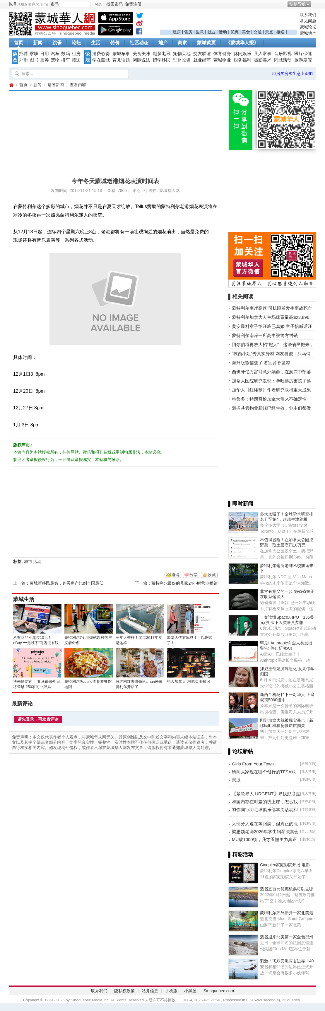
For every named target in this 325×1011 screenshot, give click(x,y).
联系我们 (308, 14)
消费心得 (101, 53)
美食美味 (141, 53)
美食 (246, 32)
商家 (182, 42)
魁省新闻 (55, 84)
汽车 (55, 53)
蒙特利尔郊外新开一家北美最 (286, 912)
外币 (23, 60)
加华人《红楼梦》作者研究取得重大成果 (271, 389)
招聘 (23, 53)
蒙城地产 (308, 33)
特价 (115, 42)
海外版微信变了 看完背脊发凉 (261, 362)
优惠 (234, 32)
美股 (236, 779)
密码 (54, 4)
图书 (34, 60)
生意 (200, 32)
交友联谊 (202, 53)
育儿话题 (121, 60)
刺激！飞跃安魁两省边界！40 (287, 961)
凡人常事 (262, 53)
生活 (95, 42)
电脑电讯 (161, 53)
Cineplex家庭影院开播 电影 (285, 864)
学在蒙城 (101, 60)
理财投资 (182, 60)
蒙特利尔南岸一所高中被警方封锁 (265, 335)
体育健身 (222, 53)
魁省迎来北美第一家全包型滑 (286, 937)
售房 (188, 32)
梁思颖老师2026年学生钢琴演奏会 (265, 831)
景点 (269, 32)
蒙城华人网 (11, 85)
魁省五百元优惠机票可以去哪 (286, 888)
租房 (177, 32)
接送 (280, 32)
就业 (211, 32)
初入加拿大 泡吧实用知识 (188, 681)
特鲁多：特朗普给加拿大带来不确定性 (269, 398)
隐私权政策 (124, 990)
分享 (193, 574)
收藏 (212, 574)
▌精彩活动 (240, 854)
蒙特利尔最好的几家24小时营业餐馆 (184, 583)
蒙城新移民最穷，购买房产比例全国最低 (66, 583)
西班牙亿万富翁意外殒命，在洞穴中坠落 (271, 371)
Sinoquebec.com (218, 990)
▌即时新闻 (240, 504)
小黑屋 (190, 990)
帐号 (13, 4)
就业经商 (202, 60)
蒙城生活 (23, 599)
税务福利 (242, 60)
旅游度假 (303, 60)
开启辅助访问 (314, 4)
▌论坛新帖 (240, 751)
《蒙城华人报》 (242, 42)
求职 (34, 53)
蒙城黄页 (206, 42)
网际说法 (141, 60)
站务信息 (150, 990)
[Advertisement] (228, 21)
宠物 (55, 60)
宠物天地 (182, 53)
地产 (163, 42)
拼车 (65, 60)
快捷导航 (298, 4)
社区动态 (139, 42)
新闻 (37, 42)
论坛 (76, 42)
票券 (44, 60)
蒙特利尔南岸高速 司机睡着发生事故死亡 (272, 308)
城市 (28, 561)
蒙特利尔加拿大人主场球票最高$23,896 (270, 317)
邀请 (175, 574)
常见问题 (308, 20)
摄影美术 (262, 60)
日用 (44, 53)
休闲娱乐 (242, 53)
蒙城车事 (121, 53)
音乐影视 (283, 53)
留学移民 (161, 60)
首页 (18, 42)
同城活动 (283, 60)
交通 (258, 32)
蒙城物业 (222, 60)
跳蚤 (57, 42)
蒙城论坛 (308, 27)
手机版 (171, 990)
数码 (65, 53)
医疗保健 (303, 53)
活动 (223, 32)
